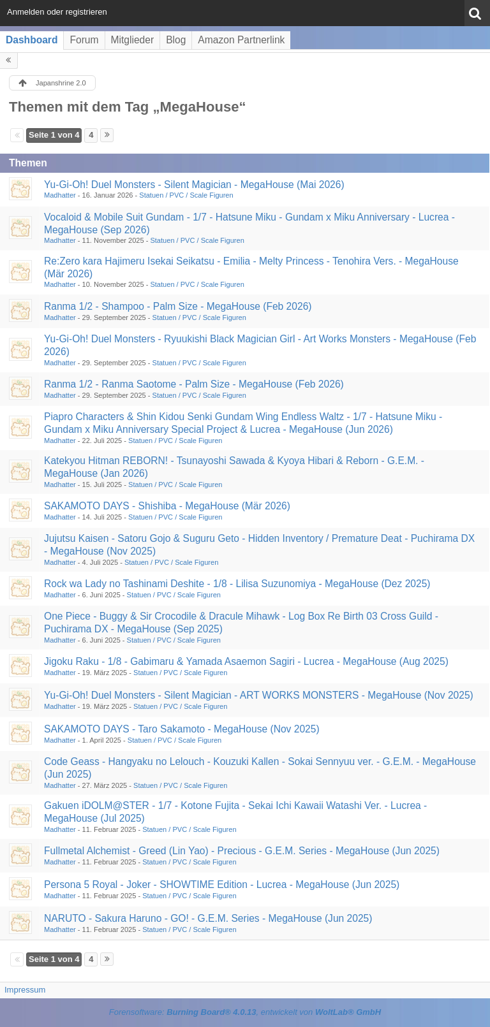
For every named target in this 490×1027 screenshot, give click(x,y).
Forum (84, 39)
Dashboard (31, 39)
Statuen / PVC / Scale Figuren (186, 195)
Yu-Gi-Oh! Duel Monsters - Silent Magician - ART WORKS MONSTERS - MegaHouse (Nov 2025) (258, 695)
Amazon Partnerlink (241, 39)
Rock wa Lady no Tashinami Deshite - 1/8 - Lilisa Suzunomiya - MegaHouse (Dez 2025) (237, 583)
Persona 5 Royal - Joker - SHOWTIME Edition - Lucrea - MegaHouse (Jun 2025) (221, 884)
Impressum (24, 989)
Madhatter (60, 195)
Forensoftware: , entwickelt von (245, 1012)
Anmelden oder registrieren (57, 12)
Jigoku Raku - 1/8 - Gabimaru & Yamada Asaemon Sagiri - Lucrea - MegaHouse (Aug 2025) (246, 661)
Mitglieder (132, 39)
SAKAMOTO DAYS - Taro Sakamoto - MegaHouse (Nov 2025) (182, 729)
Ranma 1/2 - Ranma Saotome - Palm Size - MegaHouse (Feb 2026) (194, 384)
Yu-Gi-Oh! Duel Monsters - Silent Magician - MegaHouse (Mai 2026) (194, 184)
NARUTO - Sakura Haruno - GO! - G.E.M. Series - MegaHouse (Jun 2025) (208, 918)
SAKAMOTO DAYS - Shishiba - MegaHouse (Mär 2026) (167, 505)
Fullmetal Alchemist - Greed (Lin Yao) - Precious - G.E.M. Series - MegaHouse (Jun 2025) (242, 850)
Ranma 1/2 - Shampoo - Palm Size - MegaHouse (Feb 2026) (178, 306)
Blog (176, 39)
